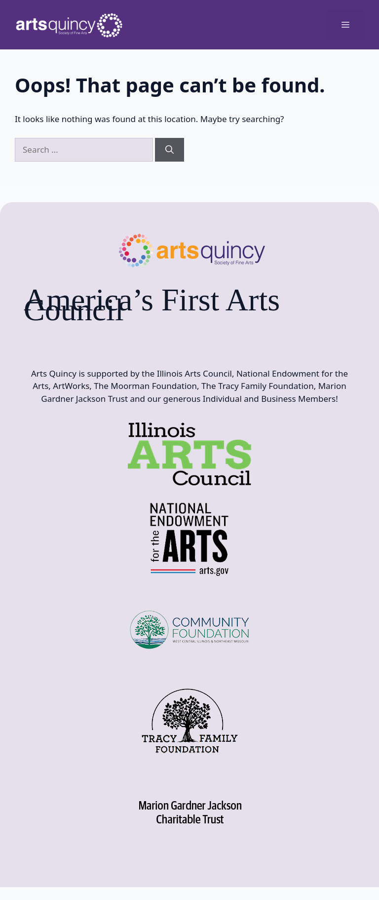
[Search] (169, 150)
